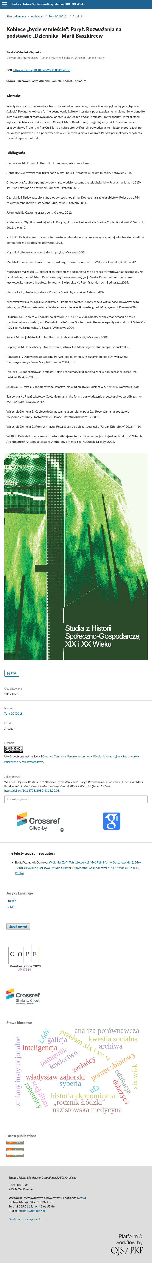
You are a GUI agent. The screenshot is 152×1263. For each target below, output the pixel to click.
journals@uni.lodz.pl (31, 1210)
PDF (13, 673)
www (81, 1198)
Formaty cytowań (18, 799)
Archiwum (37, 16)
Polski (10, 907)
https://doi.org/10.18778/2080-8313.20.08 (41, 70)
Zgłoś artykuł (18, 926)
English (11, 900)
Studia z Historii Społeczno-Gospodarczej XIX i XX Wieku (48, 4)
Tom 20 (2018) (58, 16)
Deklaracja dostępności (24, 1219)
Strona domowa (16, 16)
